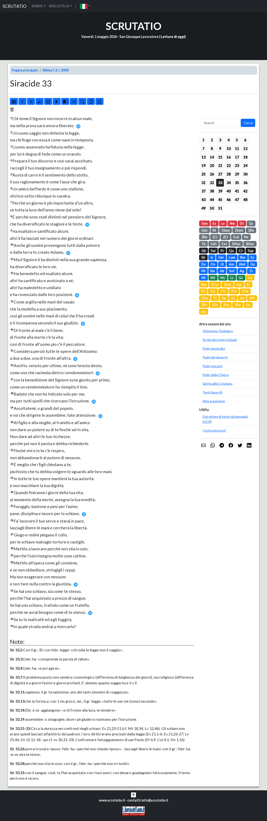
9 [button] (220, 148)
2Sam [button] (239, 230)
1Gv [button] (215, 305)
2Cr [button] (225, 237)
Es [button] (214, 223)
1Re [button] (251, 230)
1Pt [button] (252, 298)
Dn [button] (203, 264)
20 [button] (212, 165)
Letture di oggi (173, 37)
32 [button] (212, 182)
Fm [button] (224, 298)
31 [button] (203, 182)
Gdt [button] (214, 244)
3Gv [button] (237, 305)
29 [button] (237, 174)
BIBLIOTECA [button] (59, 6)
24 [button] (245, 165)
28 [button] (228, 174)
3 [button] (220, 140)
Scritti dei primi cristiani (220, 340)
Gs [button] (251, 223)
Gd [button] (248, 305)
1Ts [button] (223, 291)
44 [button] (212, 199)
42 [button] (245, 191)
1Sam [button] (225, 230)
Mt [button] (213, 278)
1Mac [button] (236, 244)
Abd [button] (242, 264)
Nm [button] (232, 223)
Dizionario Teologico (218, 331)
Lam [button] (232, 257)
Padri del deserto (215, 357)
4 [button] (228, 140)
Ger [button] (221, 257)
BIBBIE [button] (37, 6)
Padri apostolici (214, 348)
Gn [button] (252, 264)
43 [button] (203, 199)
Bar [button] (243, 257)
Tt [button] (215, 298)
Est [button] (224, 244)
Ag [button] (242, 271)
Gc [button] (242, 298)
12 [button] (245, 148)
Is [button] (211, 257)
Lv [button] (223, 223)
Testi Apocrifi (212, 392)
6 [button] (245, 140)
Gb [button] (203, 251)
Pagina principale (25, 70)
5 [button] (237, 140)
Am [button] (231, 264)
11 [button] (237, 148)
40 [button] (228, 191)
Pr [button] (222, 251)
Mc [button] (222, 278)
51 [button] (220, 208)
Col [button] (212, 291)
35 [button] (237, 182)
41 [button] (237, 191)
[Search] (221, 123)
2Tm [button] (204, 298)
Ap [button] (203, 312)
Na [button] (212, 271)
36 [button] (245, 182)
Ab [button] (222, 271)
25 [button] (203, 174)
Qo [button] (231, 251)
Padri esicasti (212, 366)
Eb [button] (233, 298)
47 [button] (237, 199)
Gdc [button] (204, 230)
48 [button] (245, 199)
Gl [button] (222, 264)
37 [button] (203, 191)
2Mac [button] (250, 244)
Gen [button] (204, 223)
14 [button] (212, 157)
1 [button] (203, 140)
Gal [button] (239, 284)
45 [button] (220, 199)
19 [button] (203, 165)
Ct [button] (241, 251)
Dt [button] (242, 223)
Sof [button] (232, 271)
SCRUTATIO (14, 6)
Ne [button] (246, 237)
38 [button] (212, 191)
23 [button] (237, 165)
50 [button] (212, 208)
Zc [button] (251, 271)
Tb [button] (203, 244)
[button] (85, 6)
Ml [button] (203, 278)
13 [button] (203, 157)
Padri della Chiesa (216, 375)
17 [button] (237, 157)
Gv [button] (241, 278)
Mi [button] (203, 271)
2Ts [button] (234, 291)
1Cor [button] (215, 284)
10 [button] (228, 148)
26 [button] (212, 174)
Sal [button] (213, 251)
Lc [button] (232, 278)
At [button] (250, 278)
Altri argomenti (214, 401)
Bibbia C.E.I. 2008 (55, 70)
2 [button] (212, 140)
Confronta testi (214, 430)
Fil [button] (203, 291)
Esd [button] (236, 237)
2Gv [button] (226, 305)
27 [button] (220, 174)
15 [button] (220, 157)
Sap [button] (250, 251)
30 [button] (245, 174)
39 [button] (220, 191)
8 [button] (212, 148)
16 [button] (228, 157)
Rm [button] (203, 284)
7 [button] (203, 148)
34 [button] (228, 182)
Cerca (248, 123)
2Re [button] (204, 237)
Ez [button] (252, 257)
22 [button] (228, 165)
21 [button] (220, 165)
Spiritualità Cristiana (217, 383)
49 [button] (203, 208)
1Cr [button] (215, 237)
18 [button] (245, 157)
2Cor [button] (227, 284)
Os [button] (213, 264)
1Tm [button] (245, 291)
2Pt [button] (204, 305)
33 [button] (220, 182)
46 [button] (228, 199)
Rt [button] (214, 230)
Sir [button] (203, 257)
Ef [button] (248, 284)
